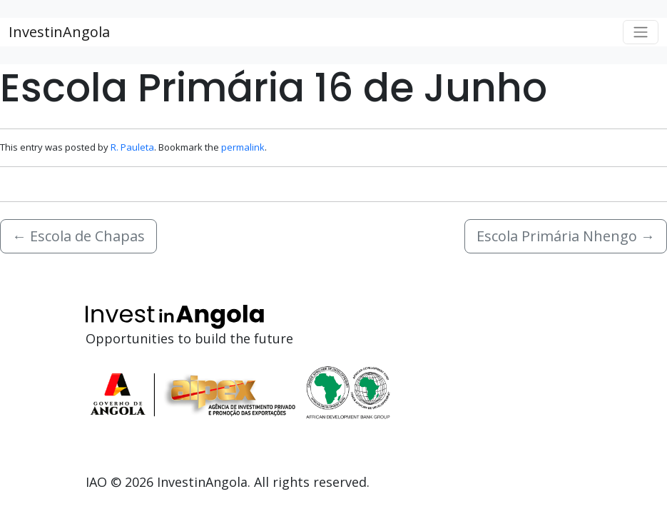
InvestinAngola (59, 31)
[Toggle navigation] (640, 32)
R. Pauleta (132, 147)
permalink (243, 147)
